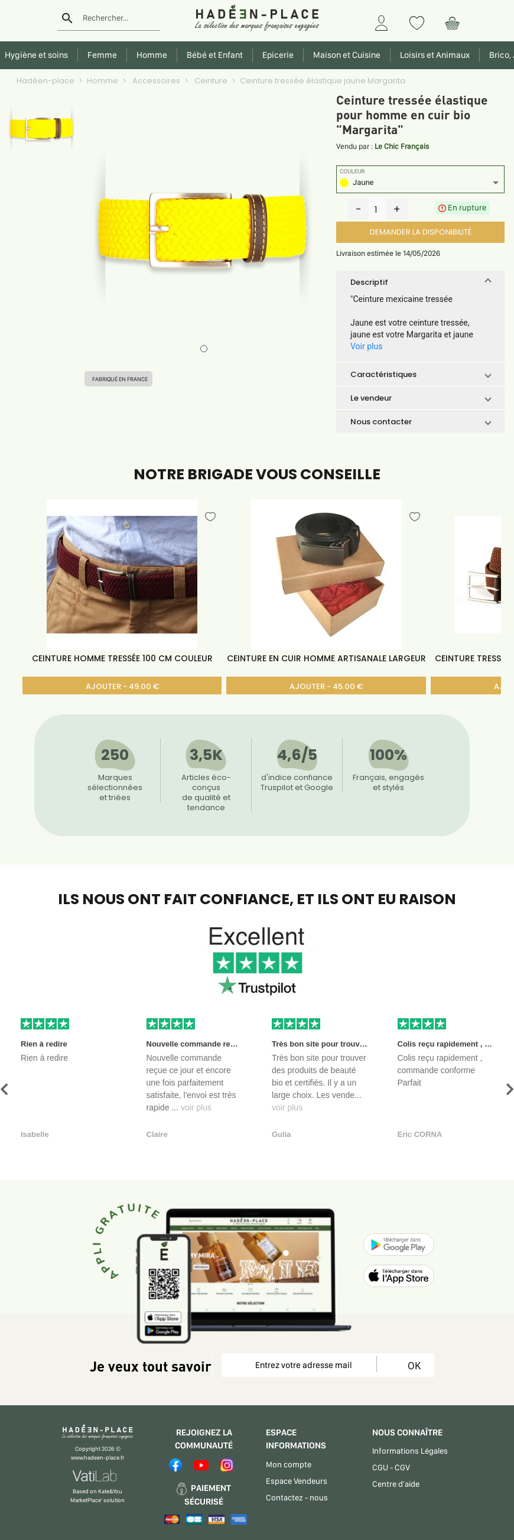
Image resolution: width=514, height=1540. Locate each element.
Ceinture (210, 80)
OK (412, 1365)
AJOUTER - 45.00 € (326, 686)
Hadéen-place (45, 80)
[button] (420, 282)
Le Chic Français (402, 146)
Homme (102, 80)
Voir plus (366, 346)
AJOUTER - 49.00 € (122, 686)
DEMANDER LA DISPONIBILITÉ (420, 232)
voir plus (196, 1107)
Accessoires (155, 80)
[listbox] (420, 184)
